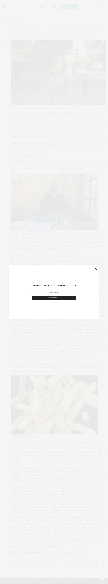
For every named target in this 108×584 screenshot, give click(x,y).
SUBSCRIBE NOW (54, 298)
